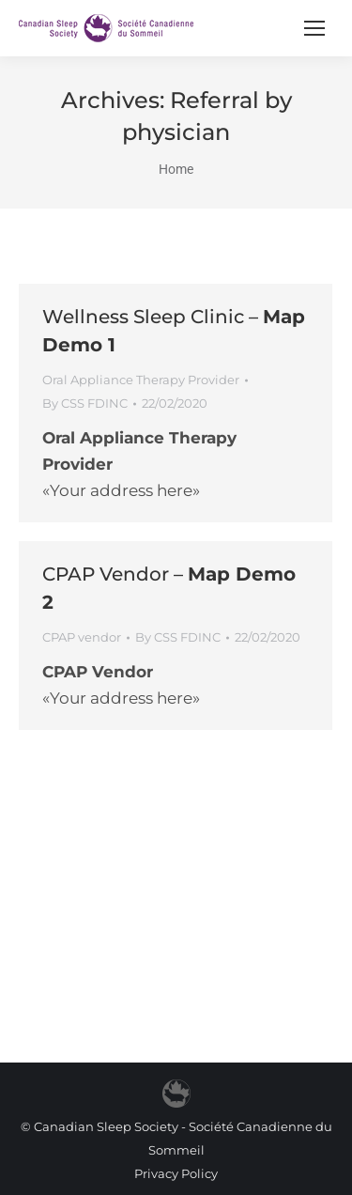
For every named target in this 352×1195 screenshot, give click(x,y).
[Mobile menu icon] (314, 28)
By (85, 403)
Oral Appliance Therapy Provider (140, 379)
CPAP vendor (81, 636)
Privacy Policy (176, 1173)
